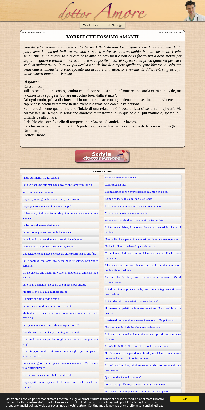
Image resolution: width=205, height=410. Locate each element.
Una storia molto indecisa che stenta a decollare (132, 327)
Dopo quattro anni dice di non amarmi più (46, 206)
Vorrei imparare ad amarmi (38, 191)
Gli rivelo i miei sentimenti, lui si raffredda (47, 375)
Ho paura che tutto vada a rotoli (40, 298)
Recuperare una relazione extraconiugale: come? (50, 325)
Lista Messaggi (114, 25)
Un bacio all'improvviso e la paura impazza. (130, 246)
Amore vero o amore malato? (122, 177)
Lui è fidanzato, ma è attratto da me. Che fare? (132, 301)
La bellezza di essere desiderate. (41, 225)
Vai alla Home (90, 25)
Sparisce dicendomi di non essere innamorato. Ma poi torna (139, 320)
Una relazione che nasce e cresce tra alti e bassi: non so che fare (59, 253)
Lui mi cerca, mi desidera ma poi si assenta (47, 306)
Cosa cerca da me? (115, 184)
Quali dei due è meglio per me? (123, 377)
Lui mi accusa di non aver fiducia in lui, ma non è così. (136, 191)
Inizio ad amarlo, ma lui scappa (40, 177)
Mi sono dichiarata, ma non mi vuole (126, 213)
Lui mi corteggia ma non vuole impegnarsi (47, 232)
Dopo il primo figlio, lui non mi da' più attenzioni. (51, 199)
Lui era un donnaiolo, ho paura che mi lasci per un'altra (54, 284)
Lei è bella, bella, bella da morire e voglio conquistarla (136, 346)
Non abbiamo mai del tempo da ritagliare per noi (50, 332)
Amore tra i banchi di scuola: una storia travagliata (134, 220)
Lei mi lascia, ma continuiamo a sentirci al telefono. (52, 239)
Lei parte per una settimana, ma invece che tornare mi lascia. (57, 184)
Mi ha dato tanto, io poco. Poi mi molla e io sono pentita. (138, 391)
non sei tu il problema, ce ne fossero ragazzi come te (135, 384)
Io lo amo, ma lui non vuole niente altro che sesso (133, 206)
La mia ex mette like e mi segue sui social (129, 198)
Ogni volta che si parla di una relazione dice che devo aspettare (141, 239)
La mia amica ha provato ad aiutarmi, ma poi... (49, 246)
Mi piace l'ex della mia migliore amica (44, 291)
